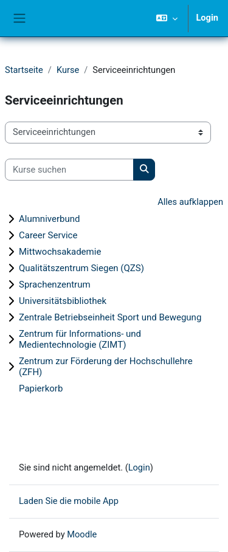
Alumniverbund (49, 218)
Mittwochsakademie (60, 251)
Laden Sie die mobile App (69, 500)
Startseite (24, 69)
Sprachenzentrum (55, 284)
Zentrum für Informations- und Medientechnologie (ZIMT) (80, 339)
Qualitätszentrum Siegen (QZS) (81, 268)
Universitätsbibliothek (62, 300)
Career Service (48, 235)
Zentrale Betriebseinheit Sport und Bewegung (110, 317)
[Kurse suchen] (69, 170)
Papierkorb (41, 388)
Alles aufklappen (190, 201)
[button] (166, 18)
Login (207, 17)
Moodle (82, 534)
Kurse (68, 69)
